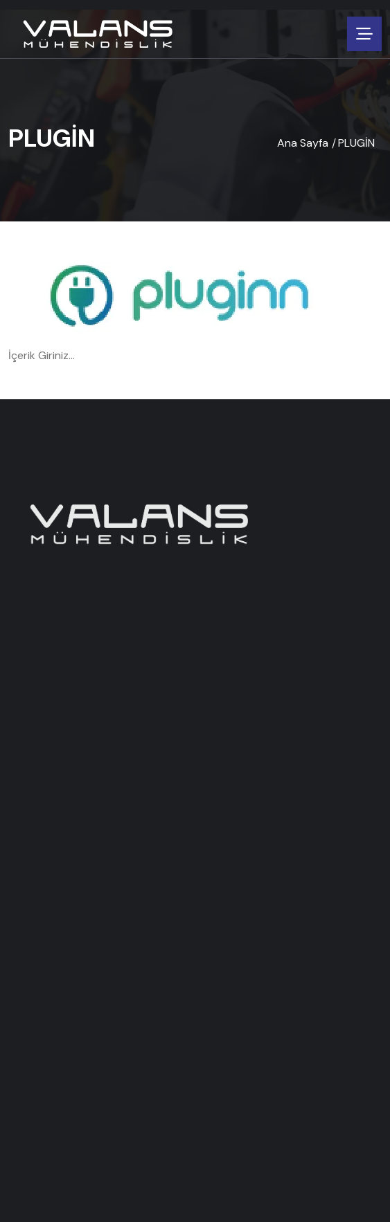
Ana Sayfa (302, 143)
